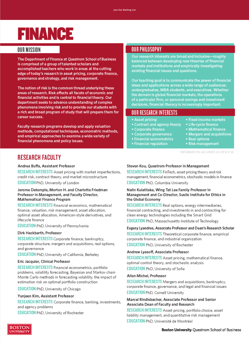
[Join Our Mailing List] (124, 10)
